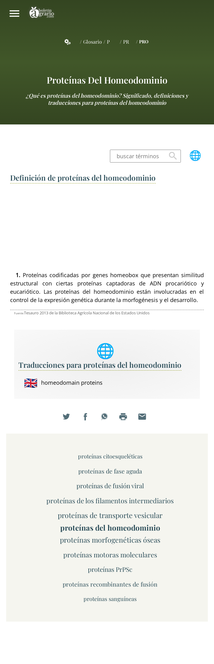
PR (126, 41)
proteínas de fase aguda (110, 471)
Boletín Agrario (42, 13)
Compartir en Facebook (88, 419)
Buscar (173, 156)
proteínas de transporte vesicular (110, 515)
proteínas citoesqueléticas (110, 456)
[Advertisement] (107, 228)
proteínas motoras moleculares (110, 554)
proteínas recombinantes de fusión (110, 584)
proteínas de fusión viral (110, 485)
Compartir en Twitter (69, 419)
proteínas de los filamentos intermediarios (110, 500)
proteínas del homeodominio (107, 80)
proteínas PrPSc (110, 569)
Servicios (71, 41)
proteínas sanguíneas (110, 599)
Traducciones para (99, 365)
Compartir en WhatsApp (107, 419)
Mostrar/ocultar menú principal (14, 13)
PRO (144, 41)
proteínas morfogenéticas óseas (110, 539)
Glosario (92, 41)
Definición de (83, 178)
